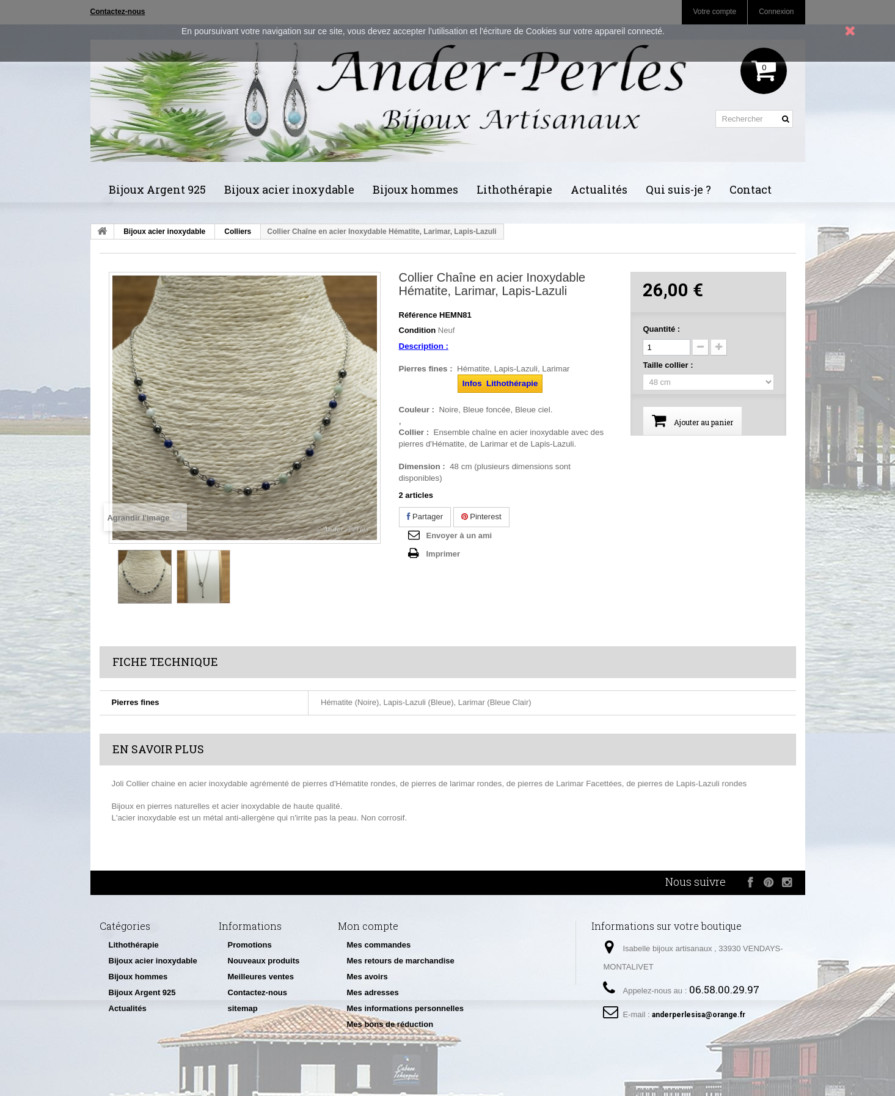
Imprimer (443, 553)
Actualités (599, 189)
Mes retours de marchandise (401, 960)
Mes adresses (373, 992)
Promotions (250, 944)
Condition (417, 330)
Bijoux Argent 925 (157, 189)
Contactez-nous (258, 992)
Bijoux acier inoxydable (289, 189)
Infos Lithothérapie (500, 383)
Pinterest (481, 516)
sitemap (243, 1008)
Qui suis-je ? (678, 189)
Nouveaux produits (264, 960)
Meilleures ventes (261, 976)
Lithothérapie (514, 189)
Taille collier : (669, 365)
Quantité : (661, 329)
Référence (418, 315)
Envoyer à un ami (459, 535)
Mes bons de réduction (390, 1024)
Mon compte (368, 925)
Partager (425, 516)
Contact (750, 189)
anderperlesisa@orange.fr (698, 1014)
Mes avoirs (367, 976)
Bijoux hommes (415, 189)
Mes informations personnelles (405, 1008)
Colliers (237, 231)
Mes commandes (379, 944)
